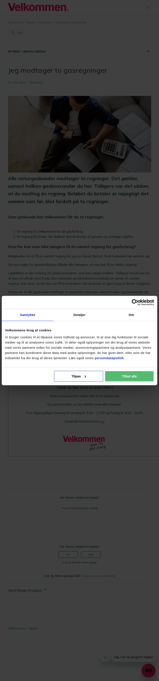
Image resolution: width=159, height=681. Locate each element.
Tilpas (78, 376)
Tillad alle (129, 376)
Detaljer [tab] (79, 315)
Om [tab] (131, 315)
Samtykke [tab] (28, 315)
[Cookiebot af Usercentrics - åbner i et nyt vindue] (135, 302)
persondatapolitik (109, 358)
